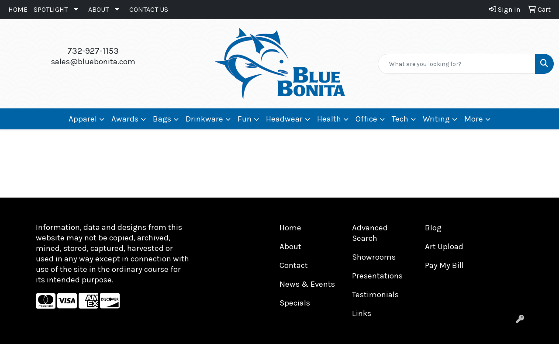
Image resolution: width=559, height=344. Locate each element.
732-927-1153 (93, 51)
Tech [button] (400, 119)
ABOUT (98, 9)
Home (290, 228)
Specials (295, 303)
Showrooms (374, 257)
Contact (294, 265)
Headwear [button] (284, 119)
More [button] (473, 119)
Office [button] (366, 119)
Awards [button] (124, 119)
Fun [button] (245, 119)
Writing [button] (436, 119)
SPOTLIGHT (51, 9)
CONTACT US (148, 9)
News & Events (307, 284)
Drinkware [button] (204, 119)
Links (361, 313)
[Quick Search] (456, 64)
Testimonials (375, 294)
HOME (18, 9)
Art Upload (444, 246)
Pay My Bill (444, 265)
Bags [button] (162, 119)
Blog (433, 228)
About (290, 246)
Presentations (377, 276)
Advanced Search (370, 233)
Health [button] (329, 119)
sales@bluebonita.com (93, 61)
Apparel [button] (83, 119)
